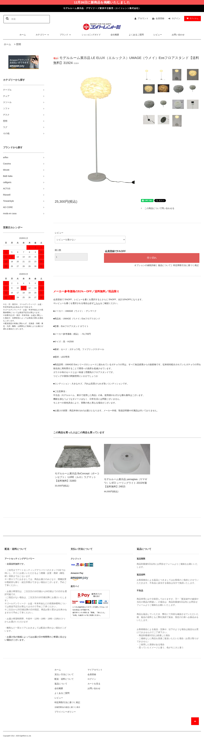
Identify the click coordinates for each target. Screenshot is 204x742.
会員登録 (160, 18)
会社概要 (115, 34)
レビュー (157, 34)
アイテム (192, 18)
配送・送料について (64, 679)
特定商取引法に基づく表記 (186, 265)
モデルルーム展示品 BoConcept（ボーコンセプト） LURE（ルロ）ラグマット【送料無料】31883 (77, 477)
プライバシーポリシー (65, 712)
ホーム (22, 34)
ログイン (176, 18)
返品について (164, 265)
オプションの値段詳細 (145, 265)
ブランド (66, 34)
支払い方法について (64, 674)
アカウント (143, 18)
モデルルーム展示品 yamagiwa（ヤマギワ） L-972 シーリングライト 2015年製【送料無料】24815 (125, 483)
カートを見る (94, 683)
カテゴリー (43, 34)
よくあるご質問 (136, 34)
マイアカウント (95, 669)
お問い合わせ (178, 34)
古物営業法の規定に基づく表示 (67, 707)
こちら (97, 303)
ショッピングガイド (91, 34)
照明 (18, 44)
